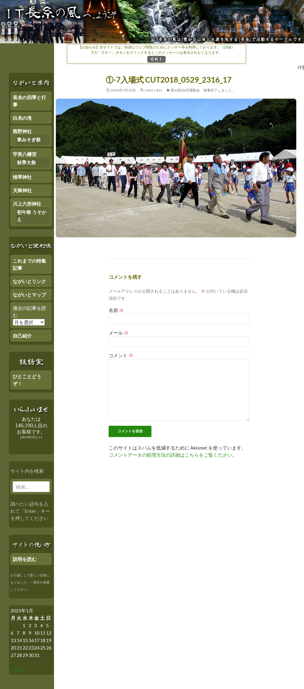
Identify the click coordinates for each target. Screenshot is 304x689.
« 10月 (16, 669)
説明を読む (25, 559)
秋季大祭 (26, 162)
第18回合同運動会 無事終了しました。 (203, 90)
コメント (121, 355)
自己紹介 (22, 335)
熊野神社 (22, 131)
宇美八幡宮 (25, 154)
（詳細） (228, 47)
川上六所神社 (27, 203)
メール (119, 332)
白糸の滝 (22, 118)
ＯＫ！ (156, 59)
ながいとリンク (29, 281)
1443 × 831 (153, 90)
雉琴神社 (22, 177)
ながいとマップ (29, 294)
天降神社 (22, 190)
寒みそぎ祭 (29, 139)
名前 (116, 310)
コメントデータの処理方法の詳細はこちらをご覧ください (170, 455)
